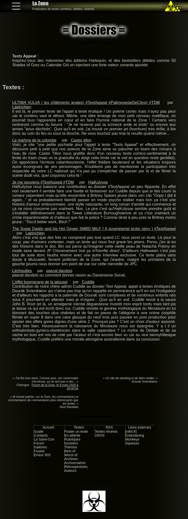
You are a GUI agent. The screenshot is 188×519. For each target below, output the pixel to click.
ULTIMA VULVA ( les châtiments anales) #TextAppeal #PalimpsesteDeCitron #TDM (86, 102)
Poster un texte (76, 431)
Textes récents (106, 431)
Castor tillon (81, 140)
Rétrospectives (76, 467)
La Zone (40, 3)
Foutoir (39, 451)
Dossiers (71, 443)
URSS (100, 435)
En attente (72, 435)
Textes (79, 427)
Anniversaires (75, 463)
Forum (39, 443)
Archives (71, 459)
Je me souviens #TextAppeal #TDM (43, 182)
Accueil (48, 427)
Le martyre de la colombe (34, 140)
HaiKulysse (98, 182)
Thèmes (70, 447)
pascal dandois (59, 271)
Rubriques (72, 439)
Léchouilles (22, 271)
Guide (38, 431)
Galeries (40, 447)
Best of (69, 451)
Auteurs (70, 471)
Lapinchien (21, 107)
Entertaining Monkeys (134, 437)
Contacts (41, 435)
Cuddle (88, 282)
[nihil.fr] (131, 431)
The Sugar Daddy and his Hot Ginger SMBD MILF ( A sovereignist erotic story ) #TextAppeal (94, 229)
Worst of (70, 455)
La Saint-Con (44, 439)
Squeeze (132, 443)
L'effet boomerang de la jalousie (40, 282)
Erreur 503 (42, 455)
